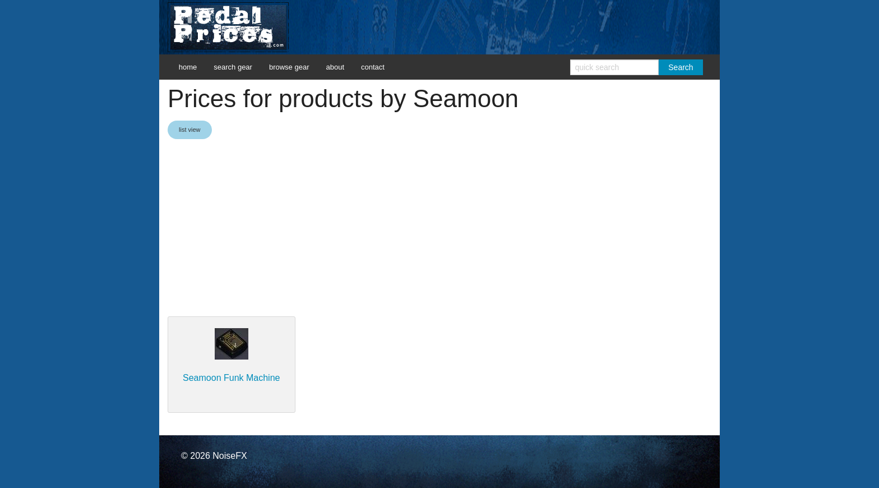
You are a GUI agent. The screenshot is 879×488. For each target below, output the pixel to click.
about (335, 67)
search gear (233, 67)
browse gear (289, 67)
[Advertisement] (439, 228)
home (188, 67)
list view (190, 129)
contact (373, 67)
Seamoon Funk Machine (231, 378)
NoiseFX (229, 456)
